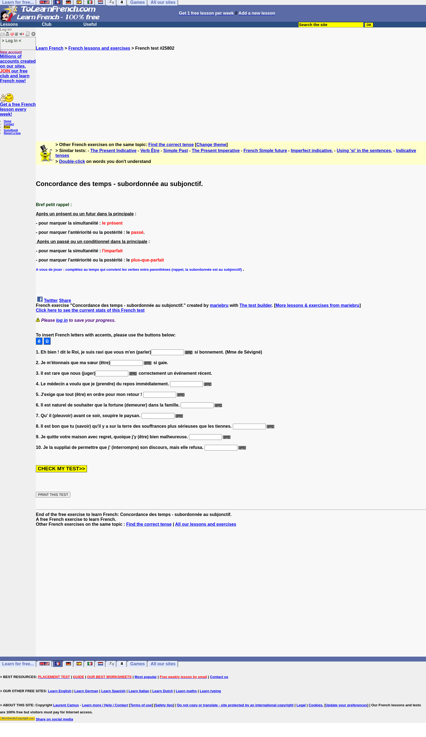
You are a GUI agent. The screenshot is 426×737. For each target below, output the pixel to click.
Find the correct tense (171, 144)
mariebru (219, 305)
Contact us (219, 677)
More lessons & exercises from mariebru (317, 305)
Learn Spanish (113, 691)
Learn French (49, 48)
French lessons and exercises (99, 48)
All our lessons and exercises (205, 524)
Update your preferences (346, 705)
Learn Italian (139, 691)
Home (7, 121)
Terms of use (141, 705)
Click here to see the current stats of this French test (90, 310)
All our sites (163, 664)
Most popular (145, 677)
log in (62, 320)
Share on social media (54, 719)
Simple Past (175, 150)
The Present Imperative (216, 150)
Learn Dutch (162, 691)
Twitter (51, 300)
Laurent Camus (66, 705)
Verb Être (149, 150)
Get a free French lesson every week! (18, 109)
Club (47, 24)
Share (65, 300)
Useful (90, 24)
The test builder (256, 305)
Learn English (59, 691)
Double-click (72, 161)
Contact (9, 124)
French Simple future (265, 150)
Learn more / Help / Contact (105, 705)
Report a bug (12, 133)
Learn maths (186, 691)
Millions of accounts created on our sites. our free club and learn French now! (18, 68)
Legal (301, 705)
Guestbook (11, 130)
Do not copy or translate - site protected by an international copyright (235, 705)
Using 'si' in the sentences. (364, 150)
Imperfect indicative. (312, 150)
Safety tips (164, 705)
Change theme (211, 144)
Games (137, 664)
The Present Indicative (113, 150)
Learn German (86, 691)
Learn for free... (18, 664)
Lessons (9, 24)
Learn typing (210, 691)
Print (7, 127)
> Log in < (11, 40)
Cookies (315, 705)
